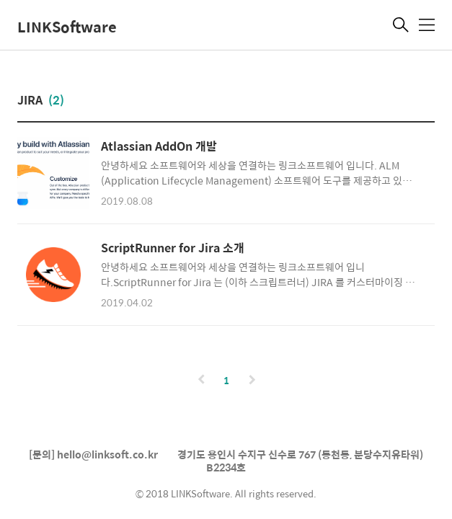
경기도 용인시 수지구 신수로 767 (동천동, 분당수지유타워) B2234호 (300, 460)
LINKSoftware (67, 26)
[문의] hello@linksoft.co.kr (93, 454)
